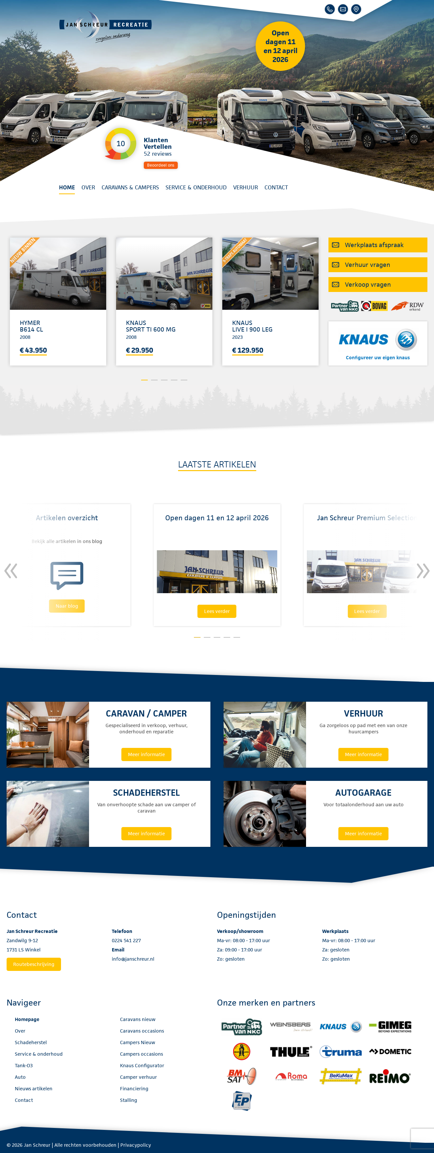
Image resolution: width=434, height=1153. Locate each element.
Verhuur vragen (367, 265)
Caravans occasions (142, 1030)
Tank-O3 (24, 1065)
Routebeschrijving (33, 964)
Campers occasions (141, 1053)
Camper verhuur (138, 1076)
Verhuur (245, 187)
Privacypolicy (135, 1145)
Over (88, 187)
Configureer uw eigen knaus (378, 357)
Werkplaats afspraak (374, 245)
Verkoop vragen (368, 284)
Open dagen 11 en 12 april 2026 (280, 46)
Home (67, 187)
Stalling (128, 1100)
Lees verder (217, 611)
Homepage (27, 1019)
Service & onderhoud (196, 187)
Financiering (134, 1088)
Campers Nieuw (137, 1042)
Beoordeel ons (160, 165)
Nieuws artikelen (33, 1088)
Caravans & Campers (130, 187)
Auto (20, 1076)
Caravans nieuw (137, 1019)
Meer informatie (146, 754)
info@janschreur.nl (133, 959)
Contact (276, 187)
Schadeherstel (31, 1042)
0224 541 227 (126, 940)
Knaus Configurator (142, 1065)
